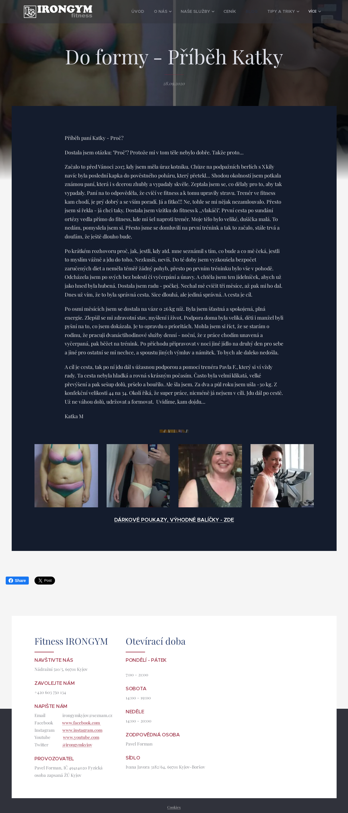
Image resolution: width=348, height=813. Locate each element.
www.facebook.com (81, 723)
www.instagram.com (82, 730)
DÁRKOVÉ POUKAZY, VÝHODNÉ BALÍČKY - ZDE (174, 519)
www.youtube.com (81, 737)
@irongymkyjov (77, 745)
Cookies (174, 807)
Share (17, 580)
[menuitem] (126, 12)
